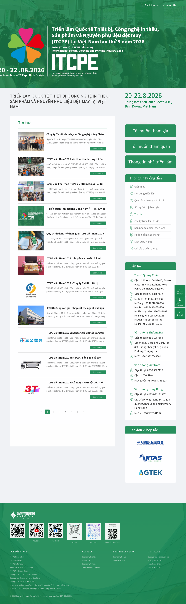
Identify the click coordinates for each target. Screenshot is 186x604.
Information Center (124, 554)
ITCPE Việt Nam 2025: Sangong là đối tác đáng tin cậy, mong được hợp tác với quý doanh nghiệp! (75, 337)
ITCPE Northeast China (19, 574)
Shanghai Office (154, 563)
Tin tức (138, 217)
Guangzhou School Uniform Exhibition (25, 581)
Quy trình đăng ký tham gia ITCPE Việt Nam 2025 (75, 236)
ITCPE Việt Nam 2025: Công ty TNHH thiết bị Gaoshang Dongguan (72, 288)
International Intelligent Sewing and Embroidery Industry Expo (35, 591)
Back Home (151, 5)
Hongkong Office (155, 567)
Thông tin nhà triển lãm (150, 165)
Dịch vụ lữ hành (143, 245)
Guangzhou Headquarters (158, 560)
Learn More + (98, 152)
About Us (87, 554)
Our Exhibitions (18, 554)
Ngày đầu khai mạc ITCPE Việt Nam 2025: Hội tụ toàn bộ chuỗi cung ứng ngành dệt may (74, 188)
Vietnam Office (154, 570)
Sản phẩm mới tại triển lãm (149, 231)
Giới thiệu (139, 190)
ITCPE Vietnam (16, 563)
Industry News (119, 563)
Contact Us (169, 5)
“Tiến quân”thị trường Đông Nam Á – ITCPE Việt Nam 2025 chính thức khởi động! (75, 213)
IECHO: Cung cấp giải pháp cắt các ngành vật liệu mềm (75, 312)
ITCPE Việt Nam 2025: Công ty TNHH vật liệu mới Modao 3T (74, 387)
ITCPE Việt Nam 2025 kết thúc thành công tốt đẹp (75, 162)
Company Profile (89, 560)
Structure (86, 563)
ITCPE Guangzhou (17, 560)
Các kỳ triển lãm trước (146, 224)
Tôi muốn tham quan (150, 149)
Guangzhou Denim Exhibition (22, 584)
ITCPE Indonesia (16, 567)
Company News (119, 560)
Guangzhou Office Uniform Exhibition (25, 577)
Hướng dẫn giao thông (147, 238)
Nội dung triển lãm (144, 197)
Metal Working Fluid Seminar (21, 570)
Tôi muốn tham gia (150, 134)
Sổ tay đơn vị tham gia (146, 210)
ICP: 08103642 (66, 599)
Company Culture (89, 567)
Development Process (91, 570)
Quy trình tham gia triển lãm (150, 203)
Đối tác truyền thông (145, 252)
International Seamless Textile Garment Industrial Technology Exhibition (39, 588)
